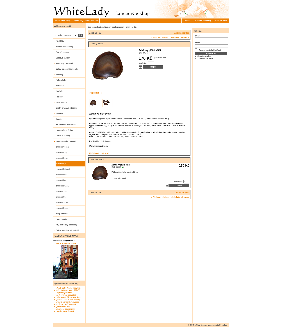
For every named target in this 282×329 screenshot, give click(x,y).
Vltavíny (59, 114)
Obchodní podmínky (203, 21)
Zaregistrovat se (204, 56)
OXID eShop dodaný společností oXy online (208, 325)
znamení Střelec (62, 203)
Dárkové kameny (63, 136)
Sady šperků (61, 102)
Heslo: (198, 43)
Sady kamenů (61, 214)
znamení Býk (61, 164)
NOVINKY (60, 41)
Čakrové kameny (63, 58)
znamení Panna (62, 186)
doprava (162, 57)
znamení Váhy (61, 191)
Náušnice (60, 91)
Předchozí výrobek (160, 37)
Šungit (59, 119)
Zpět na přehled (181, 33)
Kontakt (186, 21)
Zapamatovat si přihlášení (208, 49)
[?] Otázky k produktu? (99, 153)
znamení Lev (61, 180)
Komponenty (61, 219)
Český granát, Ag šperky (66, 108)
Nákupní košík (221, 21)
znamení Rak (61, 175)
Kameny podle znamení (66, 141)
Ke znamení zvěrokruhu (66, 125)
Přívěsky (59, 75)
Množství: (143, 63)
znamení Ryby (61, 152)
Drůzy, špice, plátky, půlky (67, 69)
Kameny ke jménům (64, 130)
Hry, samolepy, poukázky (66, 225)
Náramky (59, 86)
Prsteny (59, 97)
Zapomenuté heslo (205, 59)
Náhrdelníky (61, 80)
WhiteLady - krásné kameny (86, 21)
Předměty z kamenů (64, 63)
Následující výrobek (180, 37)
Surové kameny (62, 52)
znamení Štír (61, 197)
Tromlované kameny (64, 47)
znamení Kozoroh (63, 208)
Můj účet (198, 31)
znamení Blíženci (63, 169)
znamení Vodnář (62, 147)
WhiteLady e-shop (62, 21)
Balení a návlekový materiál (67, 230)
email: (197, 36)
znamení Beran (62, 158)
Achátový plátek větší (121, 165)
